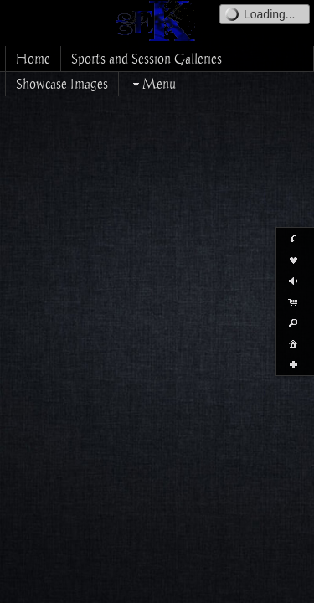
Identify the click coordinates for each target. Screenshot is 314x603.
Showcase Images (62, 83)
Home (33, 58)
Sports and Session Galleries (146, 58)
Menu (152, 83)
